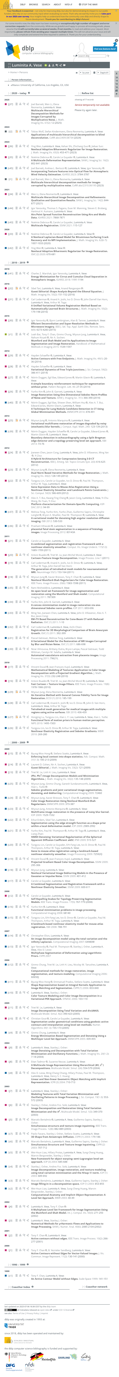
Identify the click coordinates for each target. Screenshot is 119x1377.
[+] (83, 1286)
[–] (9, 79)
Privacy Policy (32, 1313)
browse (33, 4)
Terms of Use (18, 1313)
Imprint (44, 1313)
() (47, 121)
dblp (22, 4)
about (57, 4)
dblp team (51, 1306)
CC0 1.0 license (65, 1309)
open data (44, 1309)
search (46, 4)
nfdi (67, 4)
